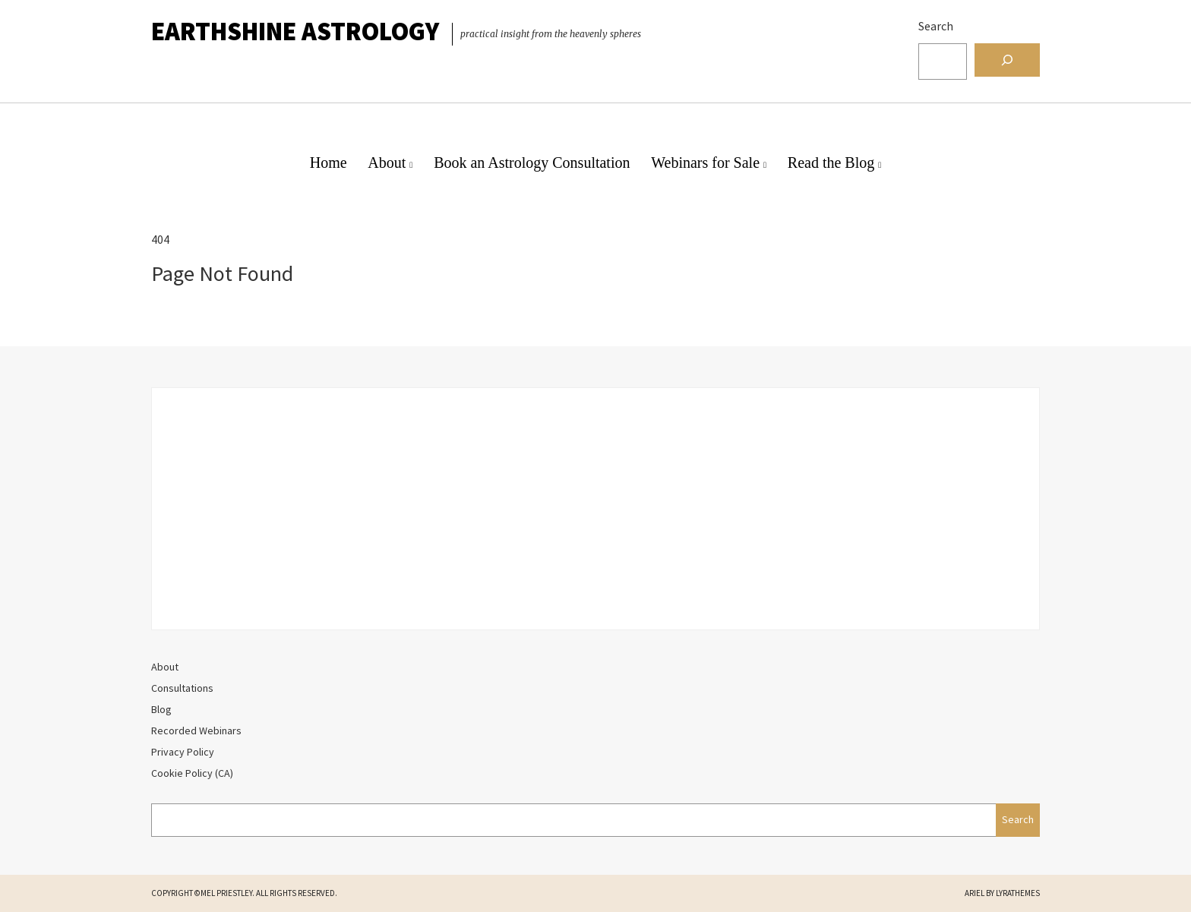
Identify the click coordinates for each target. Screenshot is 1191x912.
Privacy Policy (182, 752)
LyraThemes (1018, 893)
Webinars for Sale (705, 162)
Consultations (182, 688)
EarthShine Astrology (295, 31)
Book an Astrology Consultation (532, 162)
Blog (161, 709)
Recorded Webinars (196, 730)
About (387, 162)
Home (328, 162)
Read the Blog (831, 162)
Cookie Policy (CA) (192, 773)
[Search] (1007, 60)
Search (935, 26)
